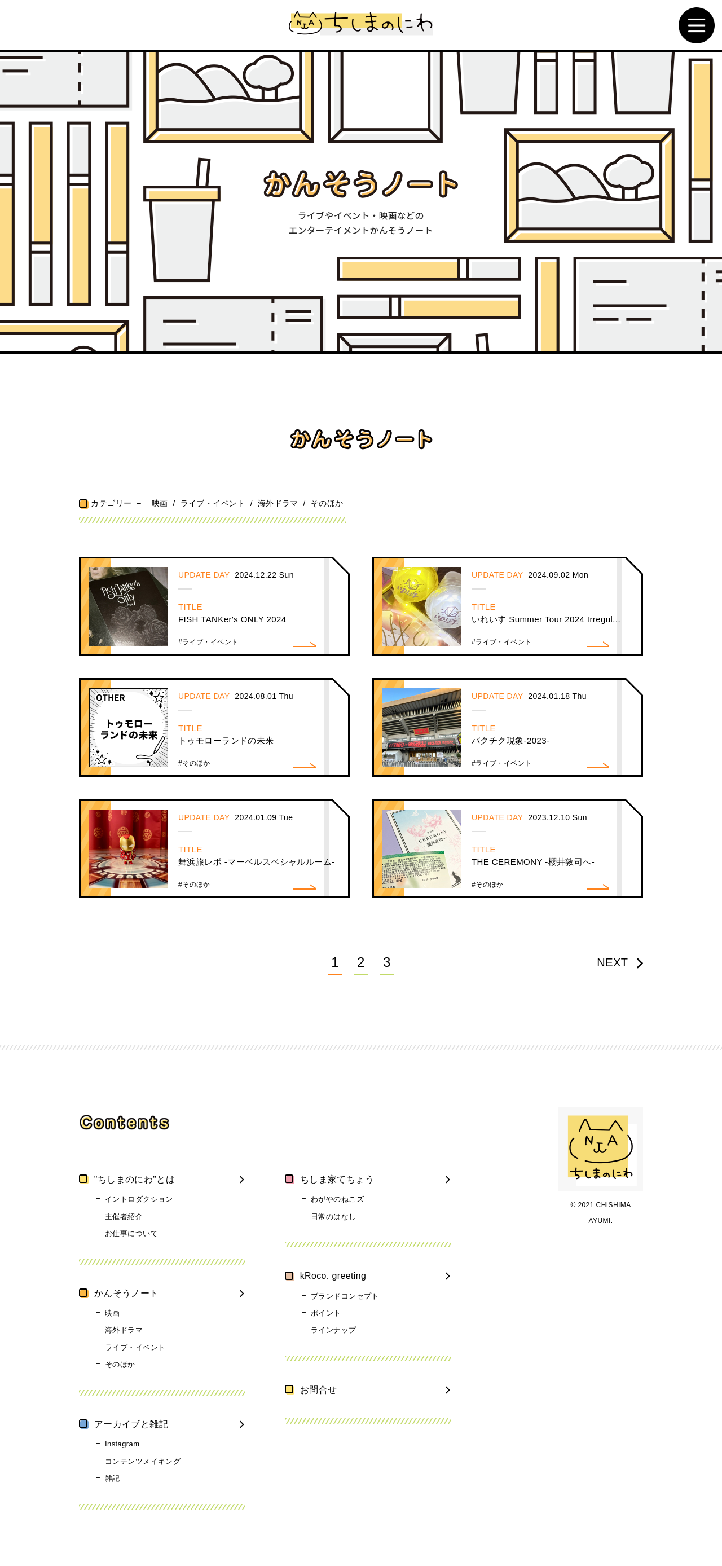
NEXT (620, 962)
